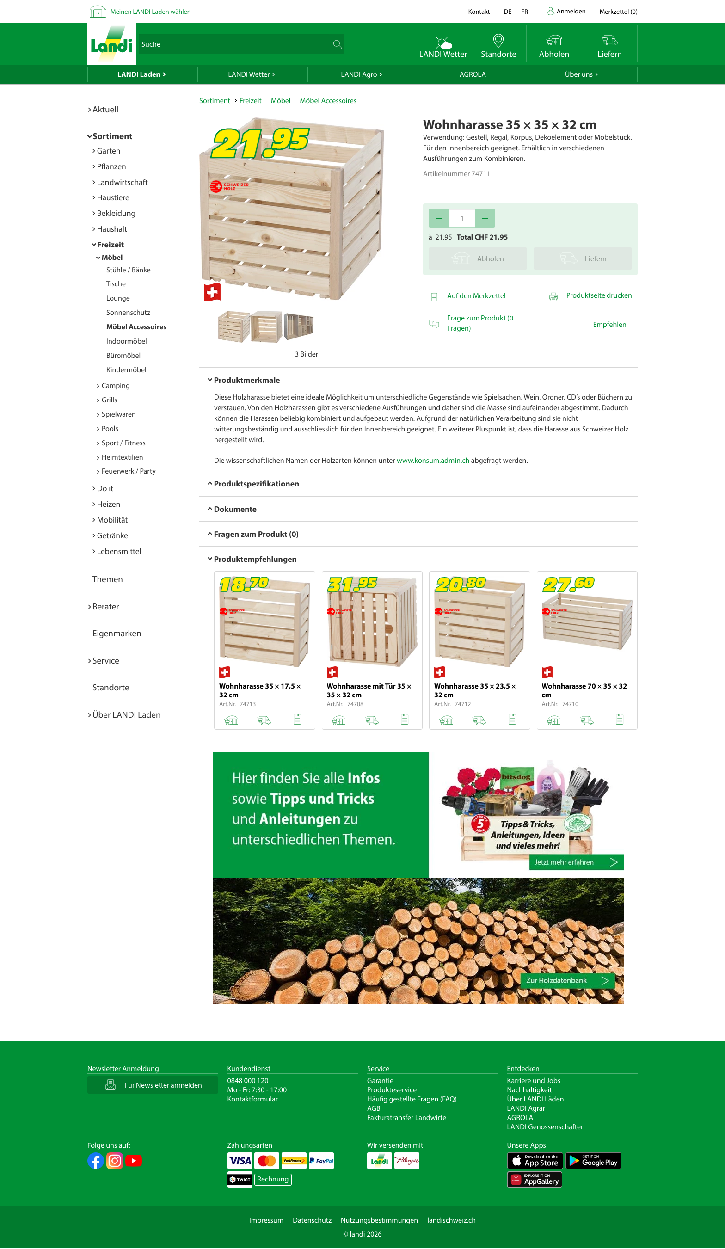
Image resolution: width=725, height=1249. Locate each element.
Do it (105, 488)
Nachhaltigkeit (529, 1090)
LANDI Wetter (249, 74)
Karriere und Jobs (534, 1080)
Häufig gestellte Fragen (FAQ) (412, 1099)
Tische (116, 284)
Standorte (110, 687)
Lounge (118, 298)
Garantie (380, 1080)
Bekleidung (116, 213)
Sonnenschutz (128, 312)
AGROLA (473, 74)
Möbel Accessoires (136, 327)
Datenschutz (312, 1220)
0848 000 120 (248, 1080)
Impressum (266, 1220)
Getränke (112, 535)
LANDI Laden (138, 74)
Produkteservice (392, 1090)
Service (105, 660)
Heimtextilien (122, 457)
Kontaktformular (252, 1099)
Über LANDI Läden (535, 1099)
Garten (108, 150)
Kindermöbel (126, 370)
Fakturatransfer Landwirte (406, 1117)
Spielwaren (119, 414)
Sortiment (112, 136)
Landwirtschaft (122, 182)
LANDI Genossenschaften (546, 1127)
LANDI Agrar (526, 1108)
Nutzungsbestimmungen (379, 1220)
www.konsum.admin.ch (433, 460)
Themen (107, 579)
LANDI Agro (359, 74)
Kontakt (479, 11)
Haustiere (113, 197)
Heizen (108, 503)
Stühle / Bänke (128, 270)
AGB (374, 1108)
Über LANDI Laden (126, 714)
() (619, 11)
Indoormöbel (126, 341)
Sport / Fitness (124, 443)
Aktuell (105, 109)
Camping (116, 385)
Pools (110, 428)
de (508, 11)
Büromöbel (123, 355)
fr (524, 11)
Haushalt (112, 228)
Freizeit (110, 244)
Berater (105, 606)
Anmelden (571, 10)
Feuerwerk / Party (129, 471)
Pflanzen (111, 166)
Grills (109, 400)
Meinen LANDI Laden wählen (151, 11)
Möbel (112, 257)
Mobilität (112, 519)
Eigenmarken (116, 633)
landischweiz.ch (451, 1220)
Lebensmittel (119, 551)
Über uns (579, 74)
